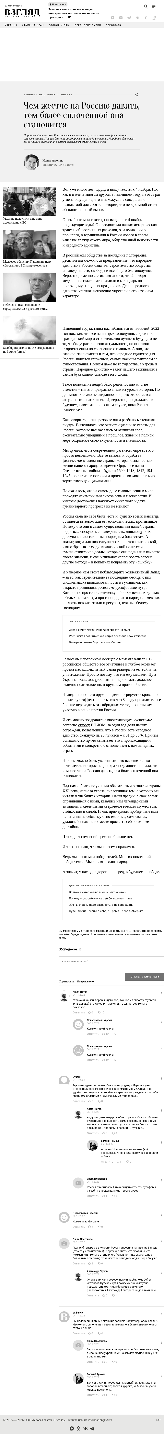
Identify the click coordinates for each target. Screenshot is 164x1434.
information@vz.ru (100, 1420)
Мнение (66, 94)
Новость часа (59, 4)
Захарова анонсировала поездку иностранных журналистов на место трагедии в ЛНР (73, 13)
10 (102, 1012)
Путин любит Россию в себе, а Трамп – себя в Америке (106, 911)
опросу (84, 725)
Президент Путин (88, 25)
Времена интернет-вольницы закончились (97, 892)
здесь (62, 937)
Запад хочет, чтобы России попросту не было (100, 629)
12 (107, 1033)
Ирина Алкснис (52, 160)
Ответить (79, 1012)
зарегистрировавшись (147, 930)
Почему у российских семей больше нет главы (101, 898)
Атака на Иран (33, 25)
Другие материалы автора (89, 885)
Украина (11, 25)
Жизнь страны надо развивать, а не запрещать (101, 904)
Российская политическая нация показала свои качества (107, 636)
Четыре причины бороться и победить (95, 642)
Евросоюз (113, 25)
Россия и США (59, 25)
